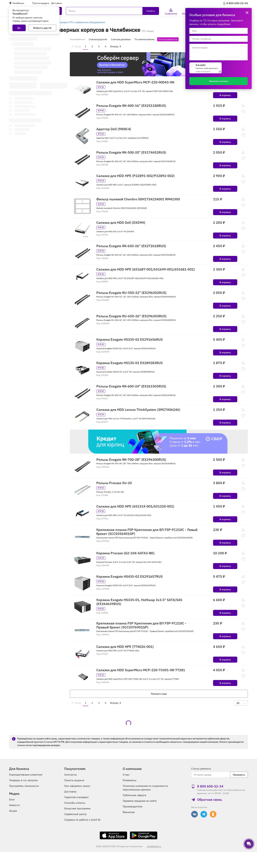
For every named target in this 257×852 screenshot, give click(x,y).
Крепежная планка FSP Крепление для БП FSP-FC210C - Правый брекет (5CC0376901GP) (141, 625)
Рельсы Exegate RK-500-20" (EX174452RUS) (131, 152)
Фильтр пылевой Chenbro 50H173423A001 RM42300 (138, 199)
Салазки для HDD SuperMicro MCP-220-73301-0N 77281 (140, 670)
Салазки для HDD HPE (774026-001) (125, 647)
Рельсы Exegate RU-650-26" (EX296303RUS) (131, 316)
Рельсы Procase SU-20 (114, 483)
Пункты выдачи (40, 3)
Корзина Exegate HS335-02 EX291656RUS (129, 339)
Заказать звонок (218, 81)
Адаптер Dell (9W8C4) (113, 129)
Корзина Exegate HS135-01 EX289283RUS (129, 363)
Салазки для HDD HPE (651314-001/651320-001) (135, 506)
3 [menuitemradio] (98, 46)
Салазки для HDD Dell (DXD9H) (120, 223)
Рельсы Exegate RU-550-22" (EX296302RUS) (131, 293)
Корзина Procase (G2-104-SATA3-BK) (125, 553)
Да (19, 27)
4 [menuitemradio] (105, 46)
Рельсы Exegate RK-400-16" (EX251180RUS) (131, 106)
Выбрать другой (42, 27)
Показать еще (159, 693)
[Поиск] (112, 11)
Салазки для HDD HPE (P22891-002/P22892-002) (135, 176)
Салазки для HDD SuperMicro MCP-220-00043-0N (135, 82)
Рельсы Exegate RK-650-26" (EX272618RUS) (131, 246)
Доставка (56, 3)
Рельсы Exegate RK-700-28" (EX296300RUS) (131, 460)
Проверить (239, 774)
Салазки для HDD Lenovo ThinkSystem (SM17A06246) (138, 410)
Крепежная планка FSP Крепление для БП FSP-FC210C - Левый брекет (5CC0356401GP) (146, 532)
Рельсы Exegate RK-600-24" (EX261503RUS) (131, 386)
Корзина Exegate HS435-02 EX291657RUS (129, 577)
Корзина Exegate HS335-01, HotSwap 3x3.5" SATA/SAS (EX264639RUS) (139, 602)
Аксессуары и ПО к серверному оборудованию (79, 22)
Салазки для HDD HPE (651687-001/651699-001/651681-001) (145, 269)
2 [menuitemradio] (92, 46)
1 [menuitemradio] (85, 46)
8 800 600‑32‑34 (235, 3)
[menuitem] (76, 46)
